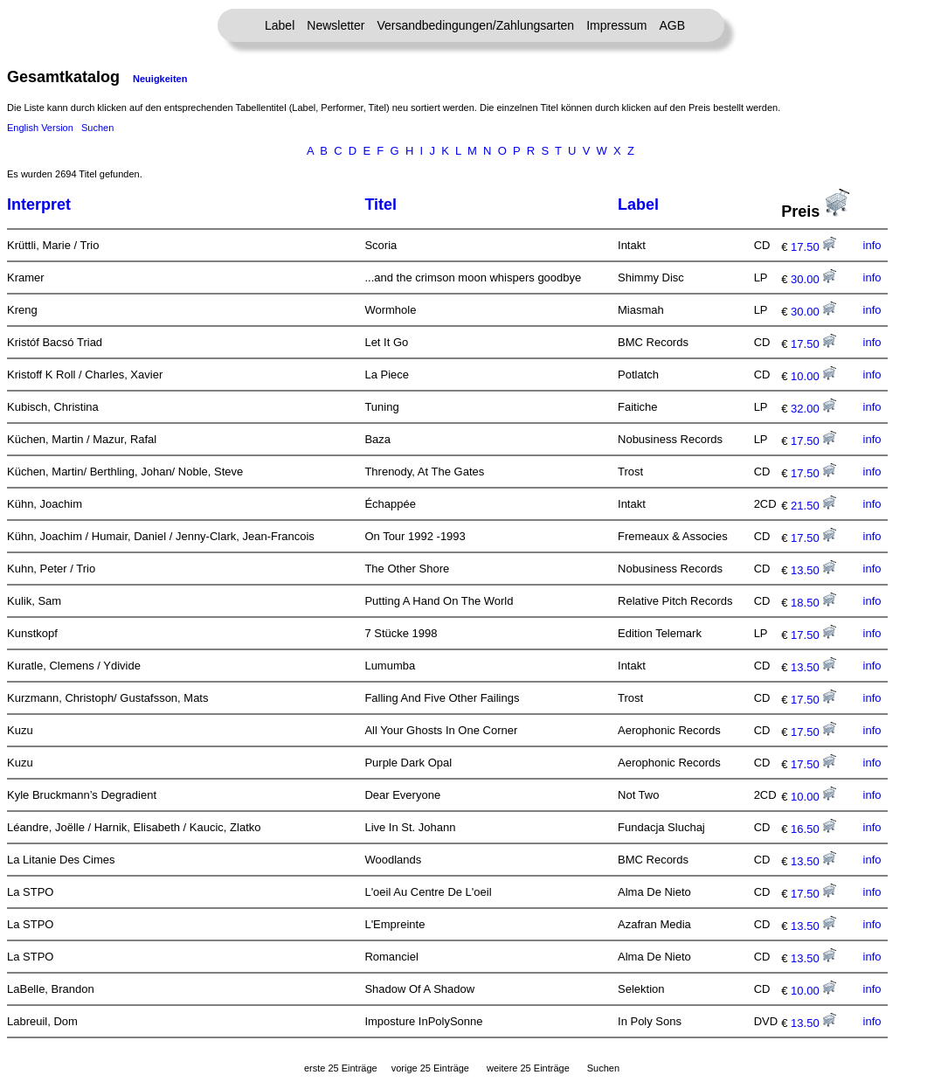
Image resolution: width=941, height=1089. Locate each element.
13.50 (813, 570)
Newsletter (335, 25)
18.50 (813, 602)
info (872, 245)
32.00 (813, 408)
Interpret (39, 204)
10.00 (813, 376)
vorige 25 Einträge (430, 1068)
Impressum (616, 25)
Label (279, 25)
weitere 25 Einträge (528, 1068)
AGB (672, 25)
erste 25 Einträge (340, 1068)
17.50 (813, 246)
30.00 (813, 279)
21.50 (813, 505)
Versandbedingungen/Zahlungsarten (475, 25)
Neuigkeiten (160, 78)
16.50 (813, 829)
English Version (40, 127)
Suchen (97, 127)
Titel (380, 204)
